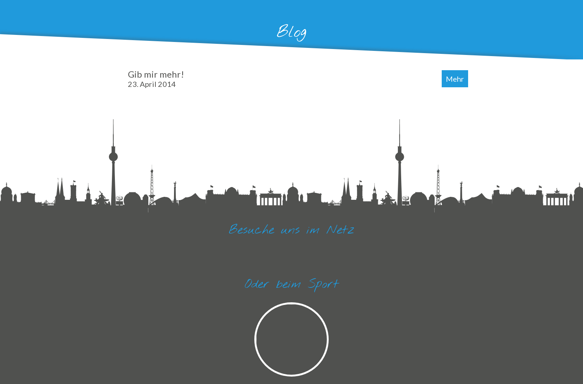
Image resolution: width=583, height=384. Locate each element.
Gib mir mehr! (156, 78)
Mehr (455, 78)
